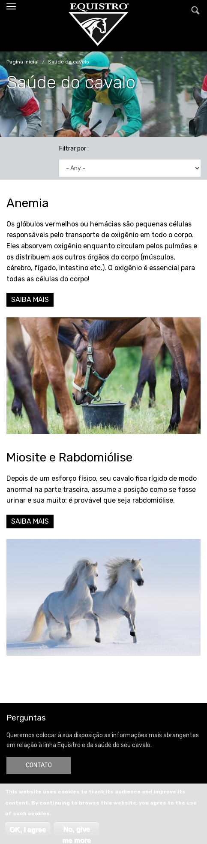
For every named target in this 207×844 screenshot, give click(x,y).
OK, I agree (27, 829)
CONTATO (39, 765)
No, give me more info (76, 831)
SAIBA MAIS (30, 299)
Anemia (27, 203)
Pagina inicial (22, 62)
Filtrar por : (74, 148)
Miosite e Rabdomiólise (69, 457)
